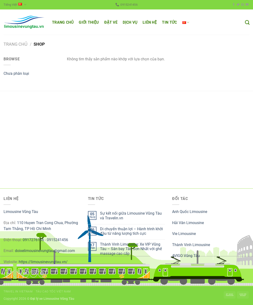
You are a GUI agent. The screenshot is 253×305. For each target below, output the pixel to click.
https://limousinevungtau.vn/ (43, 262)
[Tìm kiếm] (247, 22)
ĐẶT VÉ (111, 22)
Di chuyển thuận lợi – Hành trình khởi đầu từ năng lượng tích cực (131, 231)
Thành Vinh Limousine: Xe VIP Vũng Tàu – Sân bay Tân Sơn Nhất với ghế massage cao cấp (131, 249)
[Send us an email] (242, 4)
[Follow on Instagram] (16, 274)
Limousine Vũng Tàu (21, 211)
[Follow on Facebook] (233, 4)
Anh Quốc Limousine (189, 211)
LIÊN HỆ (150, 22)
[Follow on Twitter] (238, 4)
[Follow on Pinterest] (42, 274)
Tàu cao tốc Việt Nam (53, 291)
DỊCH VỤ (130, 22)
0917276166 (33, 240)
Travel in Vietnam (18, 291)
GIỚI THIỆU (89, 22)
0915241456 (57, 240)
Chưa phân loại (16, 73)
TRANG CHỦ (63, 22)
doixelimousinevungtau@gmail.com (45, 250)
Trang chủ (15, 44)
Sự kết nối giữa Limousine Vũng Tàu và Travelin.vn (131, 215)
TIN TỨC (169, 22)
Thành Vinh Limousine (191, 245)
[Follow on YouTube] (247, 4)
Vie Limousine (184, 233)
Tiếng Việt (15, 4)
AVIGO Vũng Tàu (186, 255)
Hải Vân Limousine (188, 223)
